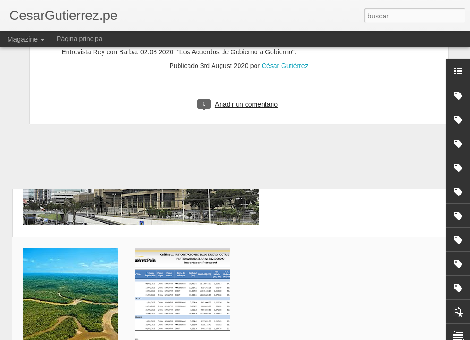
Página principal (80, 38)
